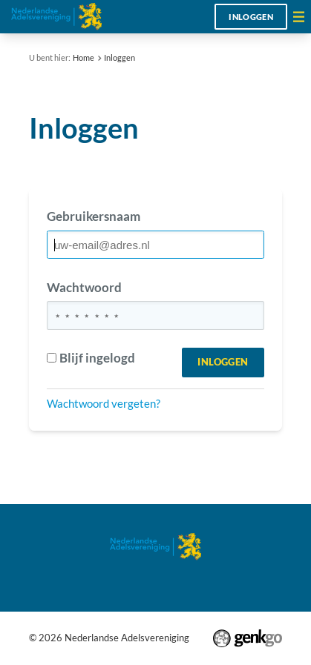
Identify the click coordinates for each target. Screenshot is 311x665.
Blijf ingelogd (91, 357)
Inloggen (251, 16)
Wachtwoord (84, 287)
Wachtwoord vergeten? (103, 403)
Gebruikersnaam (93, 216)
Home (83, 57)
